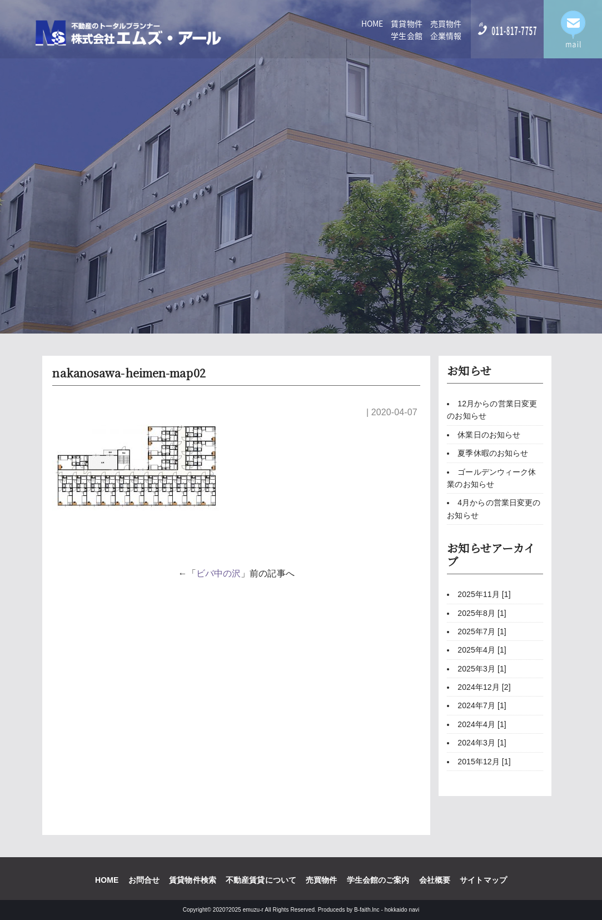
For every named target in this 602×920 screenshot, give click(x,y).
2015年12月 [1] (483, 761)
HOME (372, 23)
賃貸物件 (406, 23)
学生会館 (406, 35)
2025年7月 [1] (481, 631)
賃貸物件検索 (192, 880)
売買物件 (445, 23)
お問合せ (144, 880)
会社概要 (434, 880)
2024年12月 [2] (483, 687)
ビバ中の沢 (218, 573)
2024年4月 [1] (481, 724)
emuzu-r (253, 910)
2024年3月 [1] (481, 742)
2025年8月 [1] (481, 613)
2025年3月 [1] (481, 668)
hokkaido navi (402, 910)
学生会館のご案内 (378, 880)
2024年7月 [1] (481, 705)
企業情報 (445, 35)
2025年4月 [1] (481, 649)
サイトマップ (483, 880)
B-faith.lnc (367, 910)
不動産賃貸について (261, 880)
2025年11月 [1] (483, 594)
